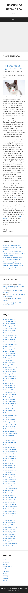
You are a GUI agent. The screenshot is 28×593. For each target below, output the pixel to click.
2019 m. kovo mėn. (8, 463)
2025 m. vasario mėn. (9, 333)
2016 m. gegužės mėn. (9, 541)
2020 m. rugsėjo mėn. (9, 422)
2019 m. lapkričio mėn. (10, 445)
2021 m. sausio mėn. (9, 413)
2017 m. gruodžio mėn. (10, 497)
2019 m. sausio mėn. (9, 468)
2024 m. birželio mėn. (9, 342)
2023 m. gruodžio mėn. (10, 344)
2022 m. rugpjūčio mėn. (10, 374)
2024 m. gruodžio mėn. (10, 335)
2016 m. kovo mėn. (8, 545)
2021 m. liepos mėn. (9, 399)
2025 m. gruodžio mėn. (10, 321)
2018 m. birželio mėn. (9, 484)
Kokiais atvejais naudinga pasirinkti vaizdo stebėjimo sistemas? (13, 286)
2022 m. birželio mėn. (9, 376)
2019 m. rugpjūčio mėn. (10, 452)
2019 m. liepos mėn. (9, 454)
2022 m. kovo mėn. (8, 383)
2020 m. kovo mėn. (8, 436)
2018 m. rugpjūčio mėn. (10, 479)
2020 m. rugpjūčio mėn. (10, 424)
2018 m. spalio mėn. (9, 474)
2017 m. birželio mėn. (9, 511)
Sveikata (5, 578)
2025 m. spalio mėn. (9, 323)
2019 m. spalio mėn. (9, 447)
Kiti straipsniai (7, 566)
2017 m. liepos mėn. (9, 509)
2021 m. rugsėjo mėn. (9, 394)
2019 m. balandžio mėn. (10, 461)
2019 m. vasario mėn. (9, 465)
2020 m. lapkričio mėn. (10, 417)
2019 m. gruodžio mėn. (10, 442)
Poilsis (5, 573)
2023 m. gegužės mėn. (9, 358)
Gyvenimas (6, 562)
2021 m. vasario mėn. (9, 410)
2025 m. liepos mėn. (9, 330)
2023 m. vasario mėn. (9, 360)
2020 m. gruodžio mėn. (10, 415)
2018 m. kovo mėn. (8, 490)
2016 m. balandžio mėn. (10, 543)
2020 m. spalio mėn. (9, 420)
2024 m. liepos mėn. (9, 339)
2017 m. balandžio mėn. (10, 516)
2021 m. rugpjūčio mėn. (10, 397)
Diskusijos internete (14, 7)
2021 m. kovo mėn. (8, 408)
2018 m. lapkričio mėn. (10, 472)
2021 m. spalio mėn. (9, 392)
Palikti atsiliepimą (8, 231)
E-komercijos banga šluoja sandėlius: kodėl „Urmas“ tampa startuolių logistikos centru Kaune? (13, 264)
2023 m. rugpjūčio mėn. (10, 351)
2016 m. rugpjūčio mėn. (10, 534)
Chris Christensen (20, 203)
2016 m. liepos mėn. (9, 536)
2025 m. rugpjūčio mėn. (10, 328)
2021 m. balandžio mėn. (10, 406)
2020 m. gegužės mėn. (9, 431)
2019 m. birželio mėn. (9, 456)
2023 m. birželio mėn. (9, 355)
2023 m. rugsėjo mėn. (9, 349)
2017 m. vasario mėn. (9, 520)
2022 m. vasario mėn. (9, 385)
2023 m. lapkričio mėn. (10, 346)
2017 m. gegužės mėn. (9, 513)
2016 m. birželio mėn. (9, 538)
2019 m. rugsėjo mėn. (9, 449)
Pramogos (6, 576)
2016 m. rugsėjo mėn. (9, 532)
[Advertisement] (14, 36)
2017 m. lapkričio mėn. (10, 500)
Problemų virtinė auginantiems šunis (12, 67)
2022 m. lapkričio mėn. (10, 367)
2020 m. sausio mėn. (9, 440)
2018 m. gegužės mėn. (9, 486)
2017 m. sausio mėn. (9, 522)
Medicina (6, 569)
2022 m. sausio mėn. (9, 388)
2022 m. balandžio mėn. (10, 381)
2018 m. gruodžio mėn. (10, 470)
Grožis (5, 560)
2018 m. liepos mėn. (9, 481)
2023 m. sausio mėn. (9, 362)
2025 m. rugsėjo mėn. (9, 326)
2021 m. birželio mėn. (9, 401)
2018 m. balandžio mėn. (10, 488)
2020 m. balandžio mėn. (10, 433)
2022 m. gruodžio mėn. (10, 365)
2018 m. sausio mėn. (9, 495)
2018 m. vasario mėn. (9, 493)
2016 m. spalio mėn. (9, 529)
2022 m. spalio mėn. (9, 369)
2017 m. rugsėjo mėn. (9, 504)
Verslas (5, 580)
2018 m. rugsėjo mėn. (9, 477)
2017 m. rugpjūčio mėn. (10, 506)
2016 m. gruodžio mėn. (10, 525)
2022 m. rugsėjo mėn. (9, 371)
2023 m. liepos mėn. (9, 353)
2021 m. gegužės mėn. (9, 403)
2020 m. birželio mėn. (9, 429)
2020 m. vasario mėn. (9, 438)
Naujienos (6, 230)
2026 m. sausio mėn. (9, 319)
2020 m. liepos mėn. (9, 426)
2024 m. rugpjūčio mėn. (10, 337)
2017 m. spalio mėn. (9, 502)
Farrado (15, 197)
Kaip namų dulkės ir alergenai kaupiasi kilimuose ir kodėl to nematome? (12, 247)
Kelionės (5, 564)
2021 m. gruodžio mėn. (10, 390)
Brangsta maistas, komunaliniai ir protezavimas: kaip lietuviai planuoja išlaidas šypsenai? (14, 253)
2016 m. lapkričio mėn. (10, 527)
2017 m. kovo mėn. (8, 518)
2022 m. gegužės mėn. (9, 378)
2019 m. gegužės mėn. (9, 458)
